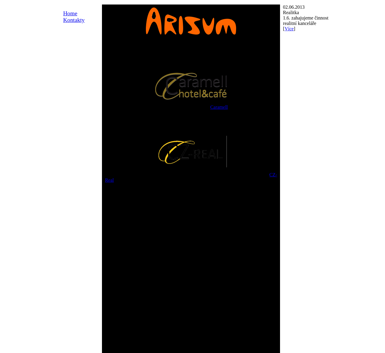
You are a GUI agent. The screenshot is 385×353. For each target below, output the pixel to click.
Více (289, 28)
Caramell (219, 107)
